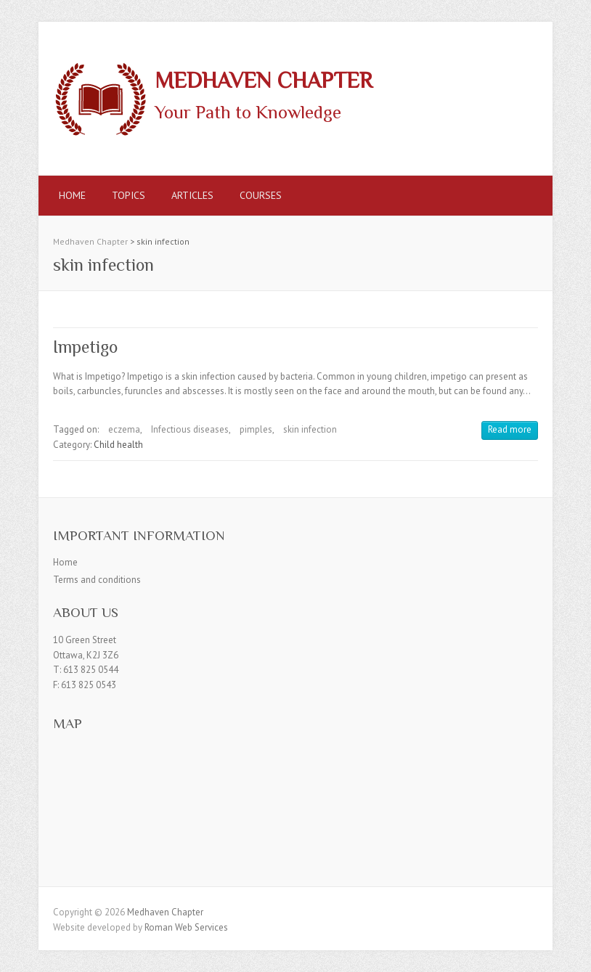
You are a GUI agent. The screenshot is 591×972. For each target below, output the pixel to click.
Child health (118, 444)
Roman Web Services (186, 927)
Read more (509, 429)
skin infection (310, 429)
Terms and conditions (97, 579)
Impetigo (85, 346)
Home (72, 195)
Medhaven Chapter (263, 80)
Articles (192, 195)
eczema (124, 429)
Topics (128, 195)
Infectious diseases (190, 429)
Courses (261, 195)
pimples (256, 429)
